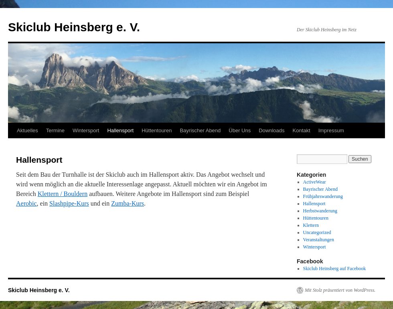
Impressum (331, 130)
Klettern (311, 225)
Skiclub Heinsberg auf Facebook (334, 268)
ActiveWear (314, 182)
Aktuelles (27, 130)
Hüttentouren (157, 130)
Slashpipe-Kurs (69, 203)
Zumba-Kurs (127, 203)
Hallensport (120, 130)
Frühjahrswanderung (323, 196)
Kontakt (301, 130)
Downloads (271, 130)
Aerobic (26, 203)
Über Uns (240, 130)
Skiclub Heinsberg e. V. (74, 27)
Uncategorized (317, 232)
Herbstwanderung (320, 211)
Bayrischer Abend (200, 130)
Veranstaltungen (318, 239)
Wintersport (86, 130)
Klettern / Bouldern (62, 193)
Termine (55, 130)
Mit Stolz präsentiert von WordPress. (340, 290)
